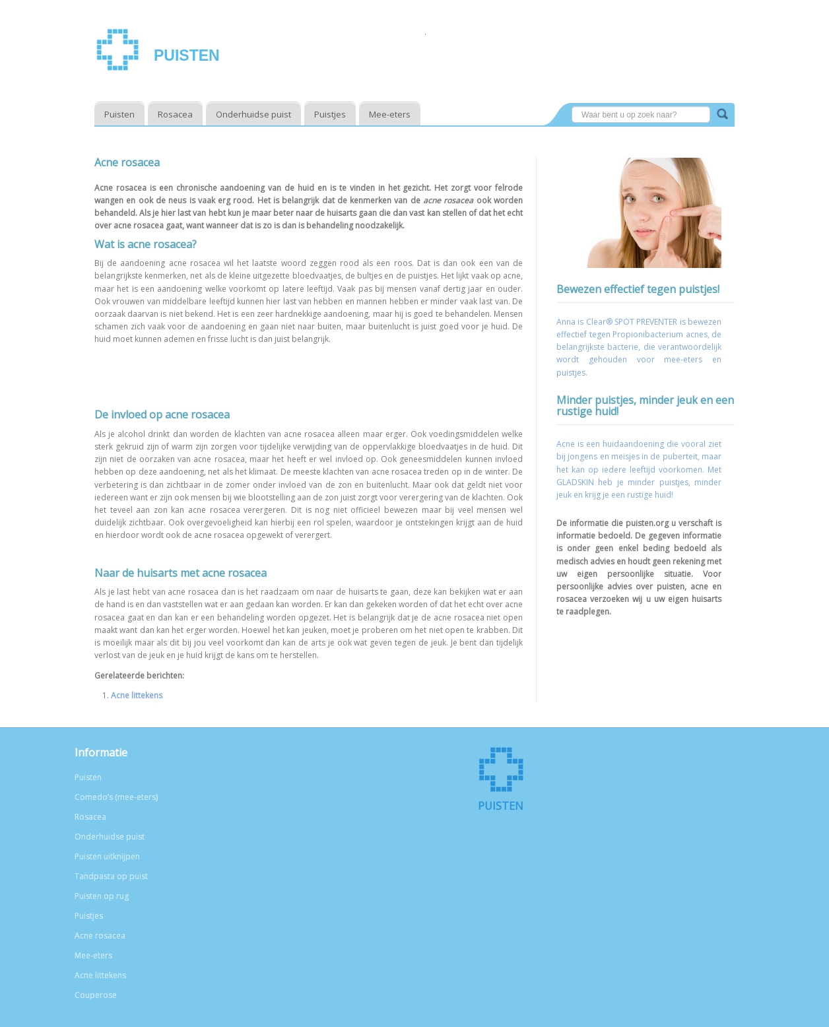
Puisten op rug (102, 896)
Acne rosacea (100, 935)
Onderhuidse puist (253, 114)
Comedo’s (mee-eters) (116, 797)
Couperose (96, 995)
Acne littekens (136, 695)
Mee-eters (390, 114)
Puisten (187, 55)
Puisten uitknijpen (107, 856)
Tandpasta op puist (111, 876)
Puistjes (330, 114)
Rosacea (175, 114)
